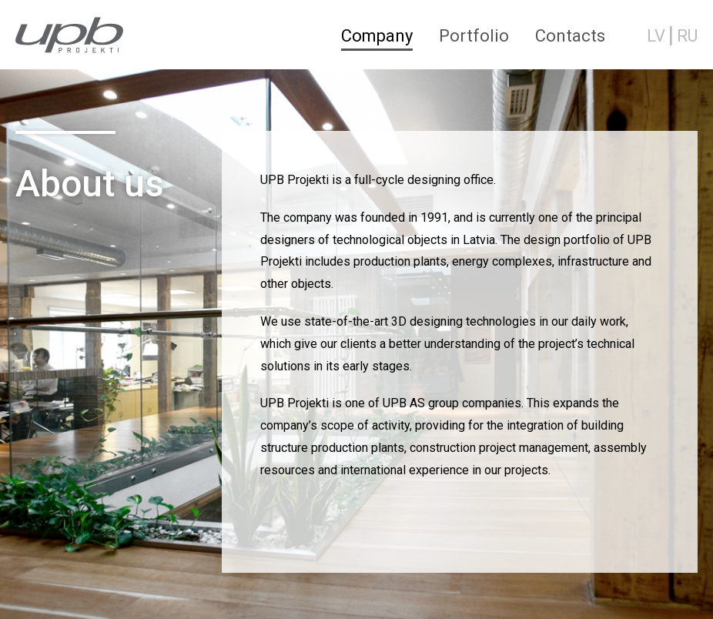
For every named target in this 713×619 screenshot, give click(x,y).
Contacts (570, 35)
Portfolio (474, 35)
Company (377, 35)
